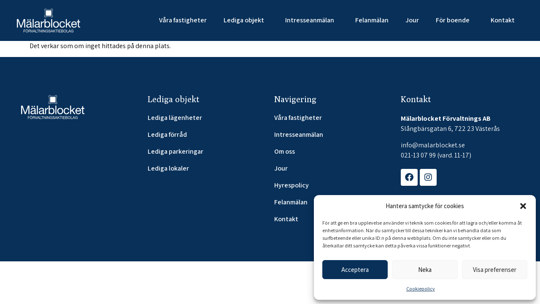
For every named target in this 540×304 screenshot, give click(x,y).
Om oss (284, 151)
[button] (523, 206)
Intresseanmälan (311, 20)
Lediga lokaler (168, 168)
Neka (425, 270)
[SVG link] (48, 20)
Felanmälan (372, 20)
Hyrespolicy (291, 185)
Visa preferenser (494, 270)
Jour (412, 20)
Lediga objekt (246, 20)
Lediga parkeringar (175, 151)
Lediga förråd (167, 134)
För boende (455, 20)
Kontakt (503, 20)
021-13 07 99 (418, 155)
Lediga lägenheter (175, 118)
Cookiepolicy (420, 288)
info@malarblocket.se (433, 145)
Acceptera (355, 270)
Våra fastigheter (183, 20)
